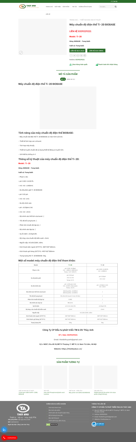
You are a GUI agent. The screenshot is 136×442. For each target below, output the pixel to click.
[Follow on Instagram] (113, 1)
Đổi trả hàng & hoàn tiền (56, 415)
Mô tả (63, 79)
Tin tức (74, 6)
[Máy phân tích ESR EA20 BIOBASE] (80, 377)
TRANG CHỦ (49, 6)
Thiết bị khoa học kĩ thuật (90, 20)
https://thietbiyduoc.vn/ (72, 348)
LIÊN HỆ (48, 14)
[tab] (63, 79)
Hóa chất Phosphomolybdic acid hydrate (54, 393)
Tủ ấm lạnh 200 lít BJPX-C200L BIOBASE (28, 393)
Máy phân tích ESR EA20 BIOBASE (79, 392)
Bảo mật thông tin (54, 418)
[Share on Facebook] (71, 55)
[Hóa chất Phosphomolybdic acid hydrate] (55, 377)
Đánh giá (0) (71, 79)
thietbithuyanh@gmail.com (108, 417)
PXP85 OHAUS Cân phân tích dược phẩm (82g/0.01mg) (105, 393)
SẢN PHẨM (66, 6)
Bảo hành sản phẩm (54, 410)
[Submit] (115, 6)
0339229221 (103, 414)
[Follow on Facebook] (111, 1)
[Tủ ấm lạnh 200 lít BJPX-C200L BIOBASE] (30, 377)
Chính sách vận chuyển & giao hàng (59, 412)
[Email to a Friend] (78, 55)
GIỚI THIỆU (58, 6)
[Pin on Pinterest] (81, 55)
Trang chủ (73, 20)
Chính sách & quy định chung (57, 420)
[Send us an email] (116, 1)
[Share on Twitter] (74, 55)
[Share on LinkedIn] (84, 55)
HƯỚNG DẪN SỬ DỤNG (85, 6)
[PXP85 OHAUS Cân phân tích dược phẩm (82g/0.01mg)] (105, 377)
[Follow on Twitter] (114, 1)
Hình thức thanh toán (55, 407)
